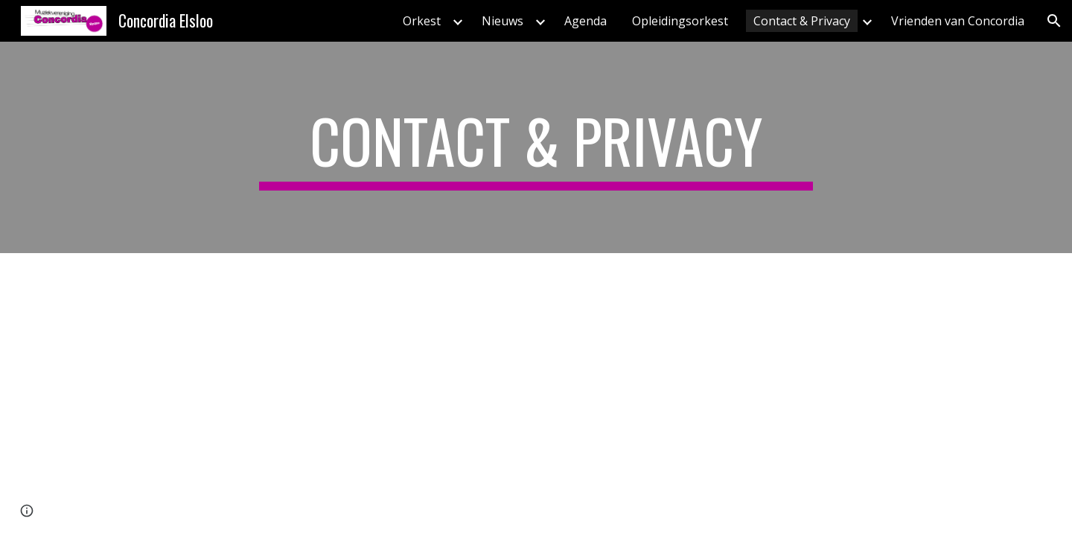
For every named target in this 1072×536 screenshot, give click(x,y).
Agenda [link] (585, 21)
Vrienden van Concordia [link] (957, 21)
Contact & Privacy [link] (801, 21)
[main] (536, 147)
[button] (1054, 21)
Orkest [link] (422, 21)
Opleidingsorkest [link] (680, 21)
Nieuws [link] (502, 21)
